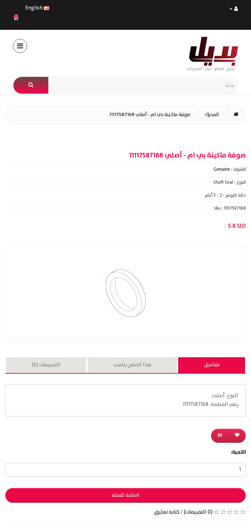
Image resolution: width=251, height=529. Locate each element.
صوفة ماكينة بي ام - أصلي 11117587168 (149, 114)
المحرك (212, 114)
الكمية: (238, 452)
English (37, 8)
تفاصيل (211, 365)
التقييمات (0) (46, 365)
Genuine (222, 169)
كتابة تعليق (166, 512)
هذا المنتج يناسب (132, 365)
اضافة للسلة (125, 495)
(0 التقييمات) (198, 512)
